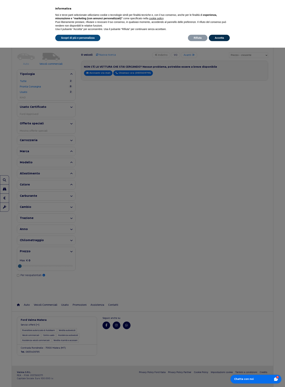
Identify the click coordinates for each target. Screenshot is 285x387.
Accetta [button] (219, 37)
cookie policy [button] (156, 18)
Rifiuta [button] (198, 37)
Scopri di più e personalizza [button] (78, 37)
